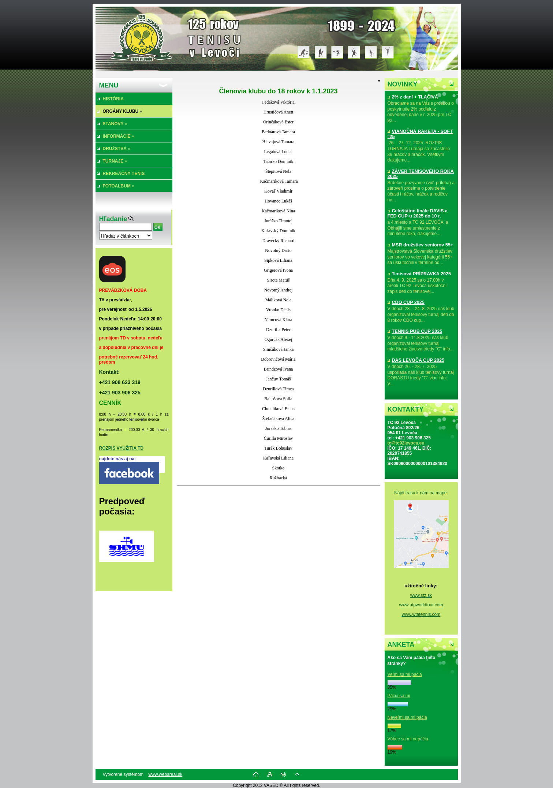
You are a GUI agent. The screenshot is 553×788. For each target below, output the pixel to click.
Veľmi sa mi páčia (405, 674)
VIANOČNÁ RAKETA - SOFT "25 (420, 134)
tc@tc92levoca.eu (406, 443)
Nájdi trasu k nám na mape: (421, 492)
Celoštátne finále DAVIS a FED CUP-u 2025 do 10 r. (418, 213)
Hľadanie (113, 219)
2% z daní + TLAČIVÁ (413, 97)
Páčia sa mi (399, 696)
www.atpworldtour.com (421, 604)
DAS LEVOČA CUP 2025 (416, 360)
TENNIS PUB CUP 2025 (415, 331)
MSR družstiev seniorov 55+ (420, 245)
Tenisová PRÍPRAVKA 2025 (419, 273)
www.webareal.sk (165, 774)
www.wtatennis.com (421, 614)
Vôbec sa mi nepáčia (408, 739)
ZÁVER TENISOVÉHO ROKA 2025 (421, 174)
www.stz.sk (421, 595)
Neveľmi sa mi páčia (407, 717)
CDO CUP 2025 (406, 302)
